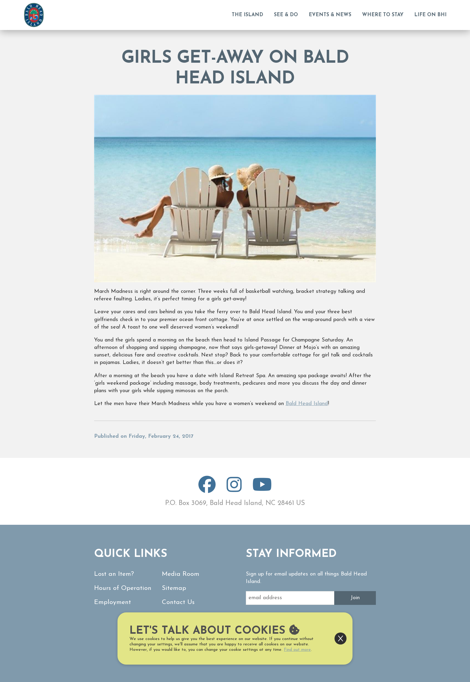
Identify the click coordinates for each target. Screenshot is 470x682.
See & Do (286, 15)
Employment (112, 602)
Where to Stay (382, 15)
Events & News (330, 15)
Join (355, 598)
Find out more (297, 649)
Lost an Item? (114, 574)
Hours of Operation (122, 588)
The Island (247, 15)
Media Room (180, 574)
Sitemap (174, 588)
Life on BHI (430, 15)
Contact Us (178, 602)
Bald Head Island (307, 404)
